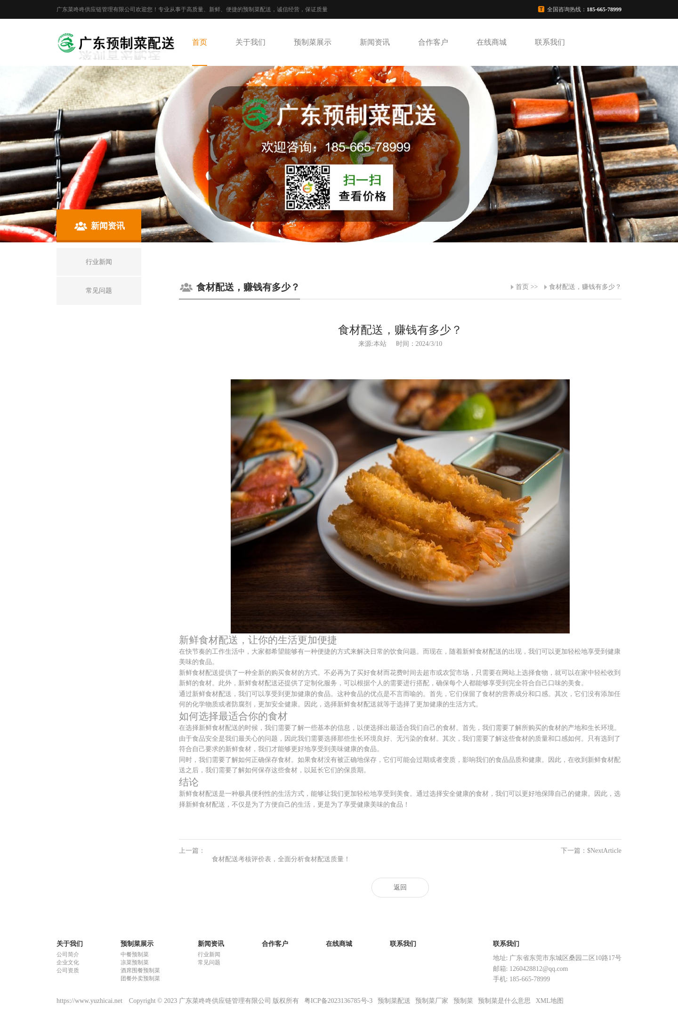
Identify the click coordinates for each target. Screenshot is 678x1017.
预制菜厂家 (431, 1000)
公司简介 (67, 954)
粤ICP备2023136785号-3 (338, 1000)
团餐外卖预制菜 (140, 978)
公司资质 (67, 970)
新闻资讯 (375, 42)
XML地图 (550, 1000)
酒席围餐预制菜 (140, 970)
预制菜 (463, 1000)
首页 (199, 42)
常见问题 (209, 962)
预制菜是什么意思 (504, 1000)
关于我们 (250, 42)
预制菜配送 (394, 1000)
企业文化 (67, 962)
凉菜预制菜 (135, 962)
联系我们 (550, 42)
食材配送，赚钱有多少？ (585, 286)
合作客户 (433, 42)
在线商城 (491, 42)
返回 (400, 887)
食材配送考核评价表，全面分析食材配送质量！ (281, 859)
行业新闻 (209, 954)
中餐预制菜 (135, 954)
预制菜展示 (312, 42)
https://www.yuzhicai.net (90, 1000)
